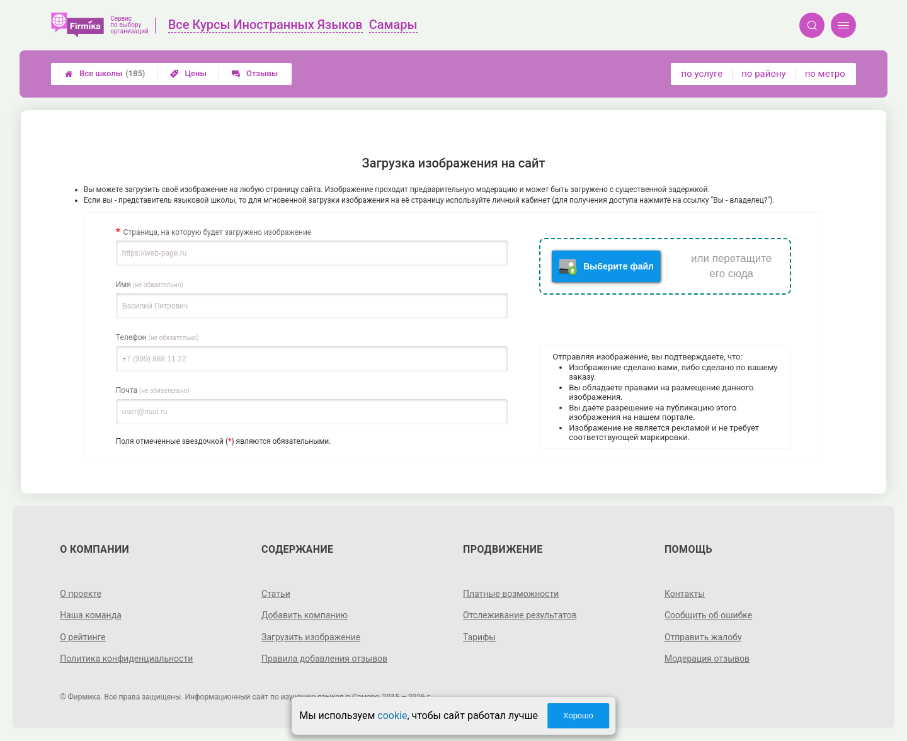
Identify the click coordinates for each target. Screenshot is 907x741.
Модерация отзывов (707, 658)
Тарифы (479, 637)
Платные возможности (511, 594)
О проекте (80, 594)
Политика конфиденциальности (126, 658)
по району (763, 73)
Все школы (105, 73)
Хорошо (578, 715)
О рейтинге (83, 637)
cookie (392, 715)
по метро (825, 73)
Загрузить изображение (310, 637)
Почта (153, 390)
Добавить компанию (304, 615)
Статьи (275, 594)
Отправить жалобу (703, 637)
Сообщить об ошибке (708, 615)
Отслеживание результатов (520, 615)
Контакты (685, 594)
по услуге (702, 73)
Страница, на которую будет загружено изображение (217, 232)
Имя (149, 284)
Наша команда (91, 615)
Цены (188, 73)
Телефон (157, 337)
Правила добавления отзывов (324, 658)
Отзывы (255, 73)
